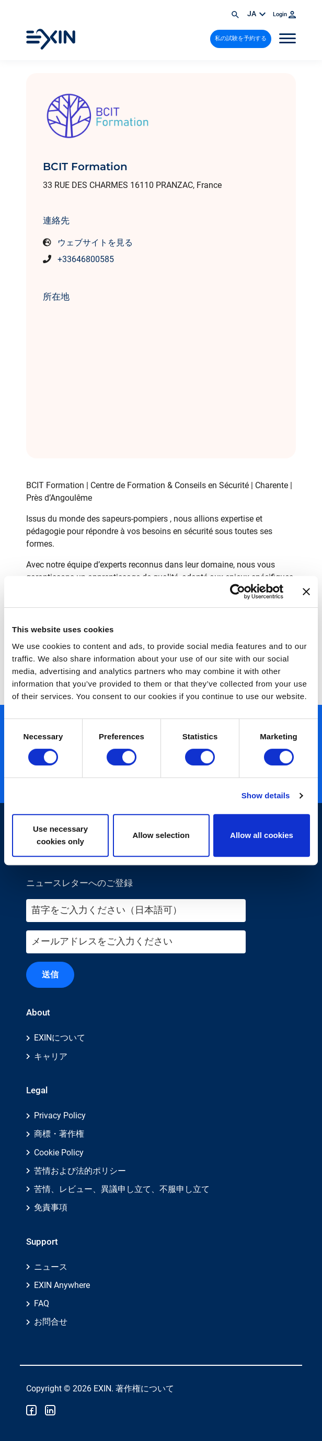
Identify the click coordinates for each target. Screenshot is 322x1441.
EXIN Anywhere (62, 1285)
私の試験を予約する (241, 38)
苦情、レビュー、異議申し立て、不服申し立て (122, 1189)
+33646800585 (86, 259)
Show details (266, 795)
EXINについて (59, 1038)
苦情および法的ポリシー (80, 1171)
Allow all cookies (261, 835)
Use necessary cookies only (60, 835)
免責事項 (50, 1207)
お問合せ (50, 1322)
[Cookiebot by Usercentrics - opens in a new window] (237, 591)
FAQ (41, 1303)
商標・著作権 (59, 1134)
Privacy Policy (60, 1115)
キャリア (50, 1056)
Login (284, 14)
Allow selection (160, 835)
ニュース (50, 1267)
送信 (50, 974)
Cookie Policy (59, 1152)
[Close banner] (306, 591)
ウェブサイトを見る (95, 242)
